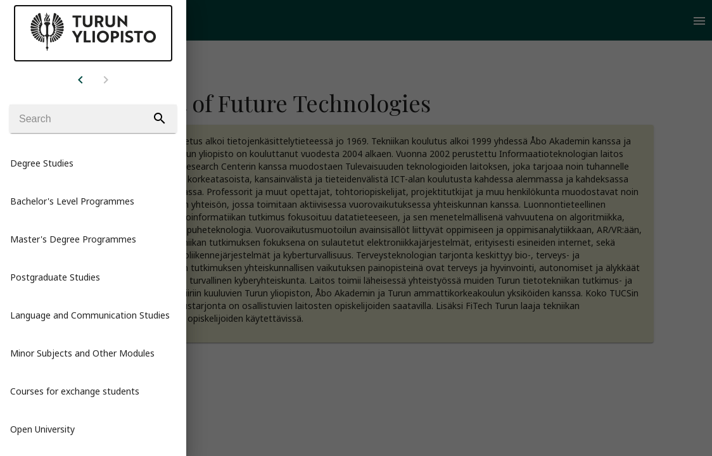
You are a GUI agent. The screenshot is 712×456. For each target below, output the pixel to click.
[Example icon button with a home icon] (80, 79)
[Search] (93, 118)
